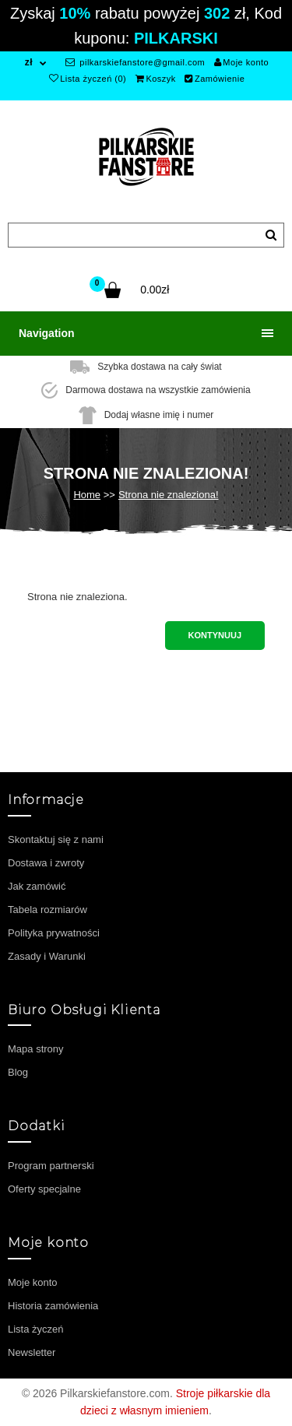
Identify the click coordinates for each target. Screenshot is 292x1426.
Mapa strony (36, 1049)
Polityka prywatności (54, 933)
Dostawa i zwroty (46, 863)
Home (86, 495)
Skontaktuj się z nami (56, 839)
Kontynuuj (214, 635)
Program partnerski (51, 1165)
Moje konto (241, 62)
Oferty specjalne (44, 1189)
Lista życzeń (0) (88, 78)
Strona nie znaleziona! (168, 495)
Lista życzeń (36, 1329)
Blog (18, 1072)
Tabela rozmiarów (47, 909)
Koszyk (155, 78)
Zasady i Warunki (47, 956)
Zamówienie (215, 78)
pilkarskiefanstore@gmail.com (135, 62)
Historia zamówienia (53, 1306)
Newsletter (31, 1352)
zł (29, 62)
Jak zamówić (36, 886)
